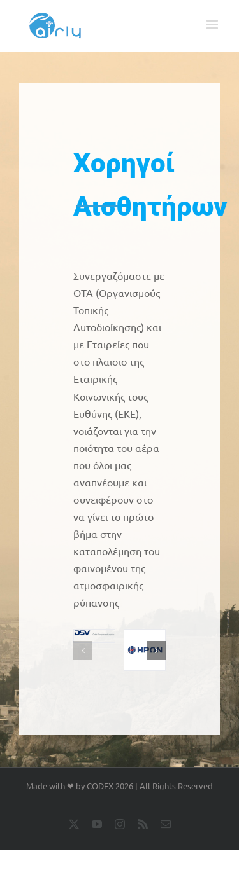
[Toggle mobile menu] (213, 24)
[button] (82, 650)
